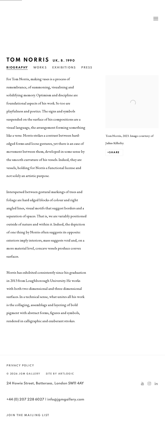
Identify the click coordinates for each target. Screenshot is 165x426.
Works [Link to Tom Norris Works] (40, 67)
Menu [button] (155, 19)
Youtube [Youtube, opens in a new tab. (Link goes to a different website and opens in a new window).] (142, 383)
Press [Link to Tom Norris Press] (87, 67)
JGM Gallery (47, 19)
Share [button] (114, 152)
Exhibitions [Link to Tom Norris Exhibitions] (64, 67)
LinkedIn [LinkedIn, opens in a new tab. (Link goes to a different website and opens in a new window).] (156, 383)
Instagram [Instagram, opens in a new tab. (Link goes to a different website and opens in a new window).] (149, 383)
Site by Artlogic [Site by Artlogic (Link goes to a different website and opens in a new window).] (60, 374)
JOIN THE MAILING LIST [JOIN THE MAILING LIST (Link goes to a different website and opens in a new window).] (27, 415)
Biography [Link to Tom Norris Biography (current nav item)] (17, 67)
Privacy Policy (20, 365)
